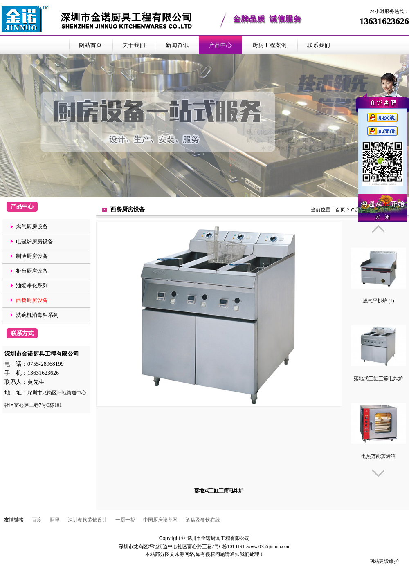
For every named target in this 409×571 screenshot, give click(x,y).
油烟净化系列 (32, 285)
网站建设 (379, 561)
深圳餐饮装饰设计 (87, 520)
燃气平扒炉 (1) (378, 301)
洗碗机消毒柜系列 (37, 315)
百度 (37, 520)
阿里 (55, 520)
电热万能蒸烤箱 (378, 456)
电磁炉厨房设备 (34, 241)
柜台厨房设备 (32, 271)
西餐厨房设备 (32, 300)
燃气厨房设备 (32, 227)
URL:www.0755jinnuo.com (263, 546)
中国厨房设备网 (160, 520)
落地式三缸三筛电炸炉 (378, 378)
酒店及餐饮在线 (203, 520)
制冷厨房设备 (32, 256)
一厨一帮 (125, 520)
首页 (340, 210)
